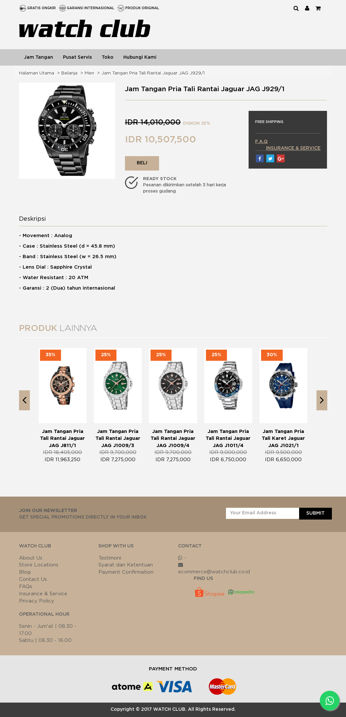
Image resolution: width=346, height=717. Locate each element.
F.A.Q (261, 141)
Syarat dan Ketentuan (125, 565)
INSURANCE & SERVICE (293, 148)
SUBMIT (315, 513)
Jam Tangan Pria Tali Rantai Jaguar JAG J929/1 (153, 73)
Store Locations (38, 565)
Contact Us (33, 579)
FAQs (25, 586)
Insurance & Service (43, 593)
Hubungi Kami (139, 57)
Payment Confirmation (125, 572)
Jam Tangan (38, 57)
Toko (107, 57)
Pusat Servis (77, 57)
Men (89, 73)
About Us (30, 558)
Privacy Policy (36, 601)
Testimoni (109, 558)
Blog (25, 572)
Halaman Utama (36, 73)
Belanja (69, 73)
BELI (142, 163)
